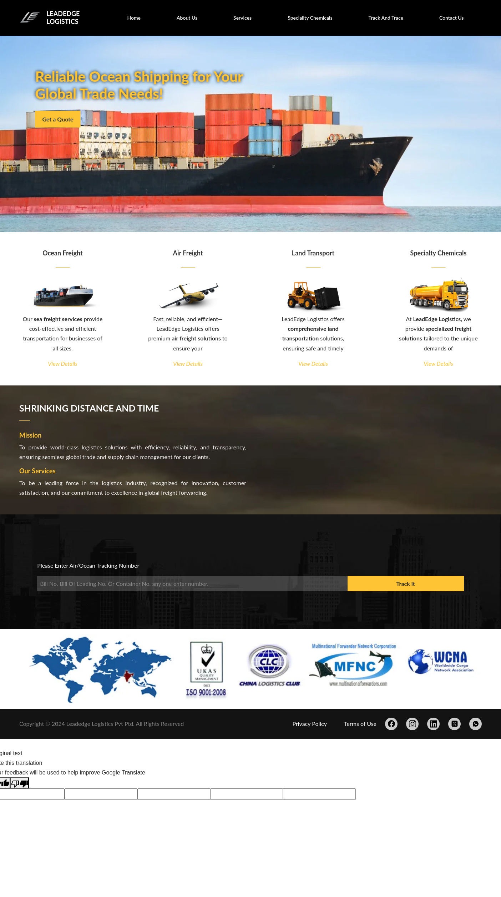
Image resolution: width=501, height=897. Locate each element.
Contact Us (451, 18)
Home (134, 18)
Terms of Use (360, 723)
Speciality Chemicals (310, 18)
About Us (187, 18)
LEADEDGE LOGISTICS (63, 17)
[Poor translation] (19, 782)
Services (242, 18)
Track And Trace (386, 18)
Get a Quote (60, 119)
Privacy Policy (309, 723)
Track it (405, 583)
